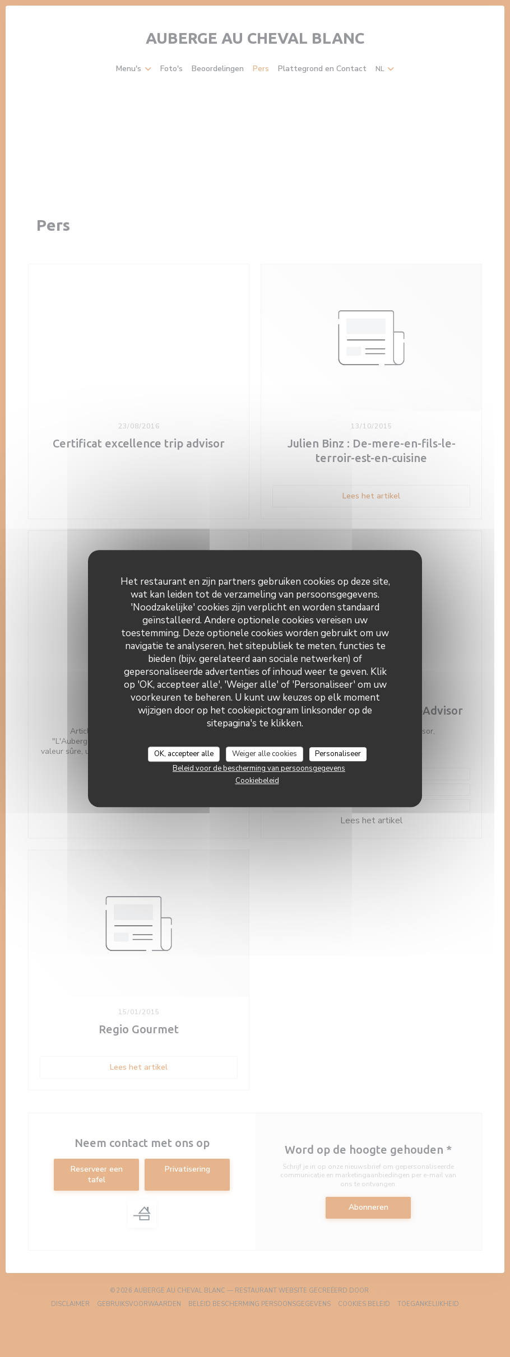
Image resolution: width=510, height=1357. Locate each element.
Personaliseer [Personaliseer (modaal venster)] (338, 754)
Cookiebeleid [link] (257, 781)
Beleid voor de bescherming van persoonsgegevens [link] (259, 768)
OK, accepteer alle (184, 754)
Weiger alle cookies (264, 754)
